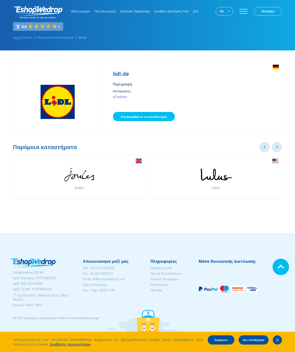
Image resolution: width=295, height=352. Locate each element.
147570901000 (46, 278)
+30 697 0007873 (101, 273)
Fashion (121, 96)
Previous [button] (264, 147)
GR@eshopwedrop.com (108, 279)
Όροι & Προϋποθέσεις (165, 273)
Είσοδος (268, 11)
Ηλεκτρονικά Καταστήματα (55, 37)
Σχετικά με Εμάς (161, 268)
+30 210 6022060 (102, 268)
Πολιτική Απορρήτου (164, 279)
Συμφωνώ (221, 340)
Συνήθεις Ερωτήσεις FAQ (171, 11)
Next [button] (277, 147)
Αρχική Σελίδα (22, 37)
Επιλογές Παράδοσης (135, 11)
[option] (79, 177)
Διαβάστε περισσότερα (70, 344)
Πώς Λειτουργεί (105, 11)
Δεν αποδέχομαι (253, 340)
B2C (196, 11)
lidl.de (83, 37)
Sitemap (156, 290)
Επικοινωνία (158, 285)
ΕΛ (222, 11)
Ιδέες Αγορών (80, 11)
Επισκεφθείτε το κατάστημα (144, 117)
